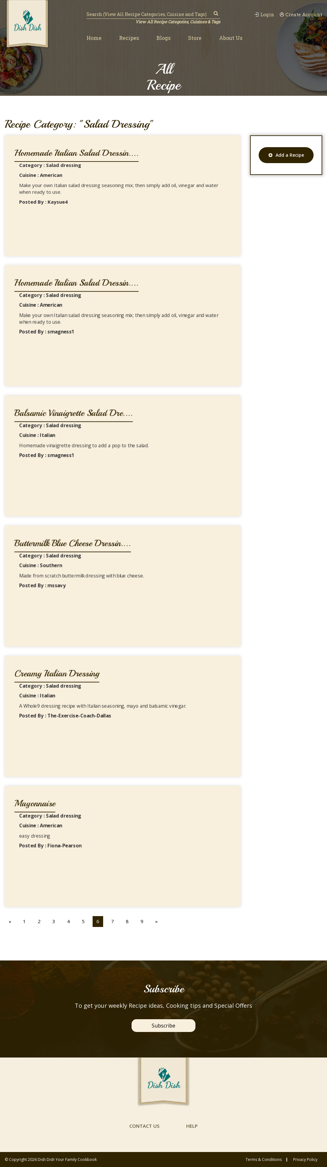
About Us (230, 37)
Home (94, 37)
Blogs (163, 37)
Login (264, 14)
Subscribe (163, 1025)
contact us (144, 1126)
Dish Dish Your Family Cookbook (67, 1159)
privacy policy (305, 1160)
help (192, 1126)
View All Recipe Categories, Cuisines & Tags (177, 22)
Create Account (300, 14)
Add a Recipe (286, 155)
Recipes (129, 37)
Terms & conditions (264, 1160)
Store (195, 37)
